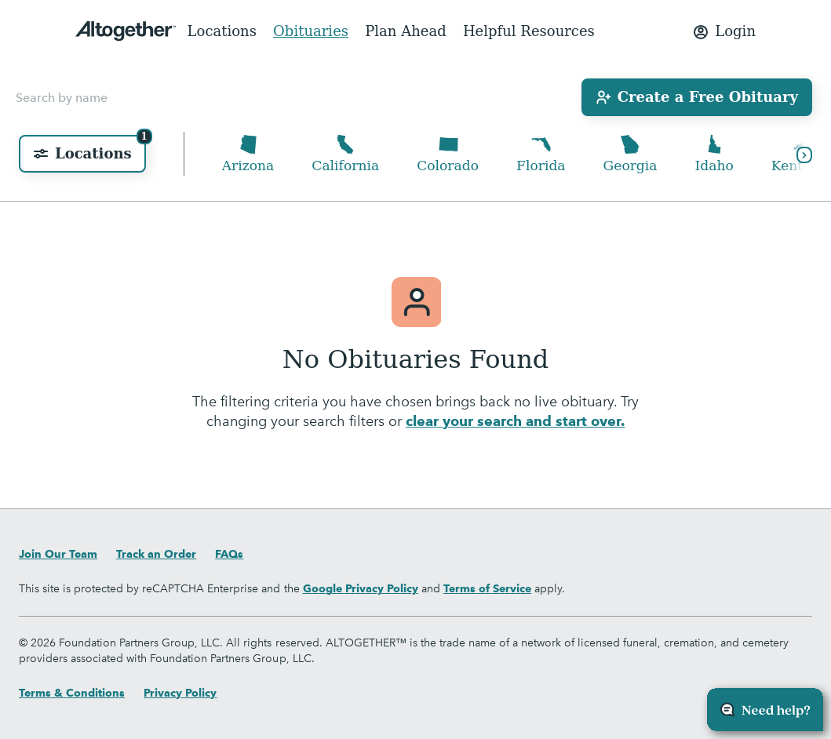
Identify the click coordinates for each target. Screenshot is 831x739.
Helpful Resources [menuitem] (529, 31)
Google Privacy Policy (360, 588)
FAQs (229, 554)
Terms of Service (487, 588)
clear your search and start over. (515, 422)
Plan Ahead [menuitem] (405, 31)
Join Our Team (58, 554)
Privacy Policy (180, 692)
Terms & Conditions (72, 692)
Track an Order (156, 554)
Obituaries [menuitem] (310, 31)
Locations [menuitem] (222, 31)
